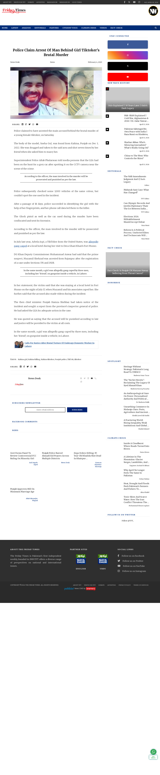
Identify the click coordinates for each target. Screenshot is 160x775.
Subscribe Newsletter (26, 444)
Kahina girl (22, 387)
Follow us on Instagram (132, 743)
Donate (31, 2)
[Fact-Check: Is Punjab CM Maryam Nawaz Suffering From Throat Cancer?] (128, 332)
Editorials (40, 28)
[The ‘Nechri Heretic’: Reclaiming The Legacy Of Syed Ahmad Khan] (113, 521)
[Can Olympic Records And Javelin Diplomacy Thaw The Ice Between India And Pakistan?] (113, 240)
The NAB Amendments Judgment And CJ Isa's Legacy (135, 213)
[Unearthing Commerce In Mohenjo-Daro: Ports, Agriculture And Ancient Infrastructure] (113, 547)
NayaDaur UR (65, 2)
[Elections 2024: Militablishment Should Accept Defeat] (113, 253)
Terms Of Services (141, 757)
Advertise (40, 2)
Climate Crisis (88, 28)
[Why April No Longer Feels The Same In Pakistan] (113, 611)
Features (54, 28)
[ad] (88, 11)
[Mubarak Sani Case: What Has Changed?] (113, 227)
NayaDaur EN (52, 2)
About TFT (7, 2)
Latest (14, 28)
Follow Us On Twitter (121, 652)
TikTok (70, 387)
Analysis (26, 28)
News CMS (79, 761)
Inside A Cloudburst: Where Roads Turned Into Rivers (136, 583)
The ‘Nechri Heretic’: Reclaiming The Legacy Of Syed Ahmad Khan (137, 520)
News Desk (15, 62)
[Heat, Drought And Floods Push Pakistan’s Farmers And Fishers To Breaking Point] (113, 624)
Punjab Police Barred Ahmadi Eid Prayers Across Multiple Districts (55, 496)
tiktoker (77, 387)
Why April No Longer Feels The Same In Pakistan (134, 610)
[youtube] (134, 2)
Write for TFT (19, 2)
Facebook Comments (25, 462)
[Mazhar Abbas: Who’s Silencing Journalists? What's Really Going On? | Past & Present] (113, 146)
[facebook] (124, 2)
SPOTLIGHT (114, 499)
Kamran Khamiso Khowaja (98, 505)
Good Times (77, 2)
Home (5, 28)
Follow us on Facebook (131, 728)
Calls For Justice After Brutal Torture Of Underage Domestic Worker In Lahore (59, 358)
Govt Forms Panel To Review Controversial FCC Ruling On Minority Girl (23, 496)
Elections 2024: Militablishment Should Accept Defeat (134, 253)
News (52, 62)
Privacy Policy (125, 757)
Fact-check (116, 28)
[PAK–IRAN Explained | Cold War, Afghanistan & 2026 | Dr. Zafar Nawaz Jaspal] (113, 119)
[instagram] (139, 2)
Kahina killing (34, 387)
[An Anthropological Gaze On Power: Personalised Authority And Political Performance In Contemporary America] (113, 534)
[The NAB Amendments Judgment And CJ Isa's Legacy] (113, 213)
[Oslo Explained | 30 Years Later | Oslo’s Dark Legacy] (128, 99)
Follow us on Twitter (130, 733)
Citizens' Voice (69, 28)
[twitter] (129, 2)
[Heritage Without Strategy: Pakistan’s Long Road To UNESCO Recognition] (113, 507)
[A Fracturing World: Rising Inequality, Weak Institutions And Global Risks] (113, 561)
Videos (103, 28)
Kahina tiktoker (47, 387)
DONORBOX (114, 385)
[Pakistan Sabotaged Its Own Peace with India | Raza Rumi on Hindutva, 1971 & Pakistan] (113, 132)
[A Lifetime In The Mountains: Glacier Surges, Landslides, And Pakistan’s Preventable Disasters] (113, 597)
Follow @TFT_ (128, 658)
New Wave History (119, 83)
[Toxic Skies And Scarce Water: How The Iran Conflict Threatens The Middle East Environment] (113, 638)
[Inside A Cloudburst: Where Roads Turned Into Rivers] (113, 584)
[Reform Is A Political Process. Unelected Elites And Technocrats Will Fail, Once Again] (113, 267)
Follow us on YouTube (131, 738)
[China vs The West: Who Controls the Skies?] (113, 159)
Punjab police (61, 387)
